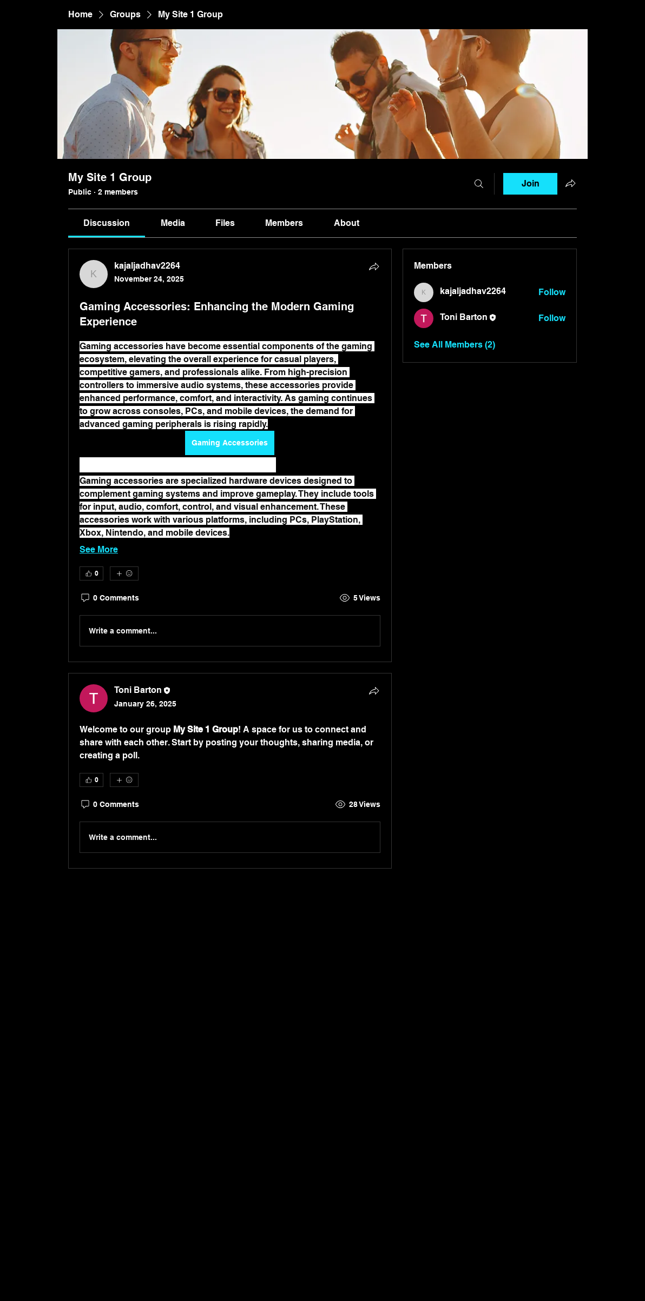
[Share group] (570, 183)
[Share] (373, 266)
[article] (230, 455)
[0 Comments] (109, 598)
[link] (106, 223)
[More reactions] (124, 573)
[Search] (478, 184)
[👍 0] (91, 573)
